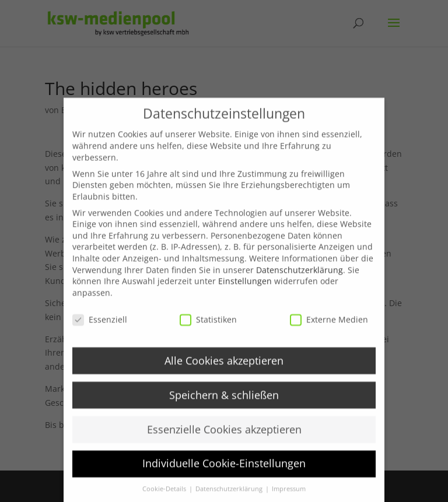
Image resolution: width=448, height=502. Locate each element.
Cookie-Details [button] (165, 497)
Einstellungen (245, 289)
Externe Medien (329, 328)
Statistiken (208, 328)
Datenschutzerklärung (299, 278)
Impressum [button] (289, 497)
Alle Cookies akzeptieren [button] (224, 369)
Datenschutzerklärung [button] (229, 497)
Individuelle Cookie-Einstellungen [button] (224, 472)
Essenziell (99, 328)
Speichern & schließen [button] (224, 403)
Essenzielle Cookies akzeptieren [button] (224, 437)
